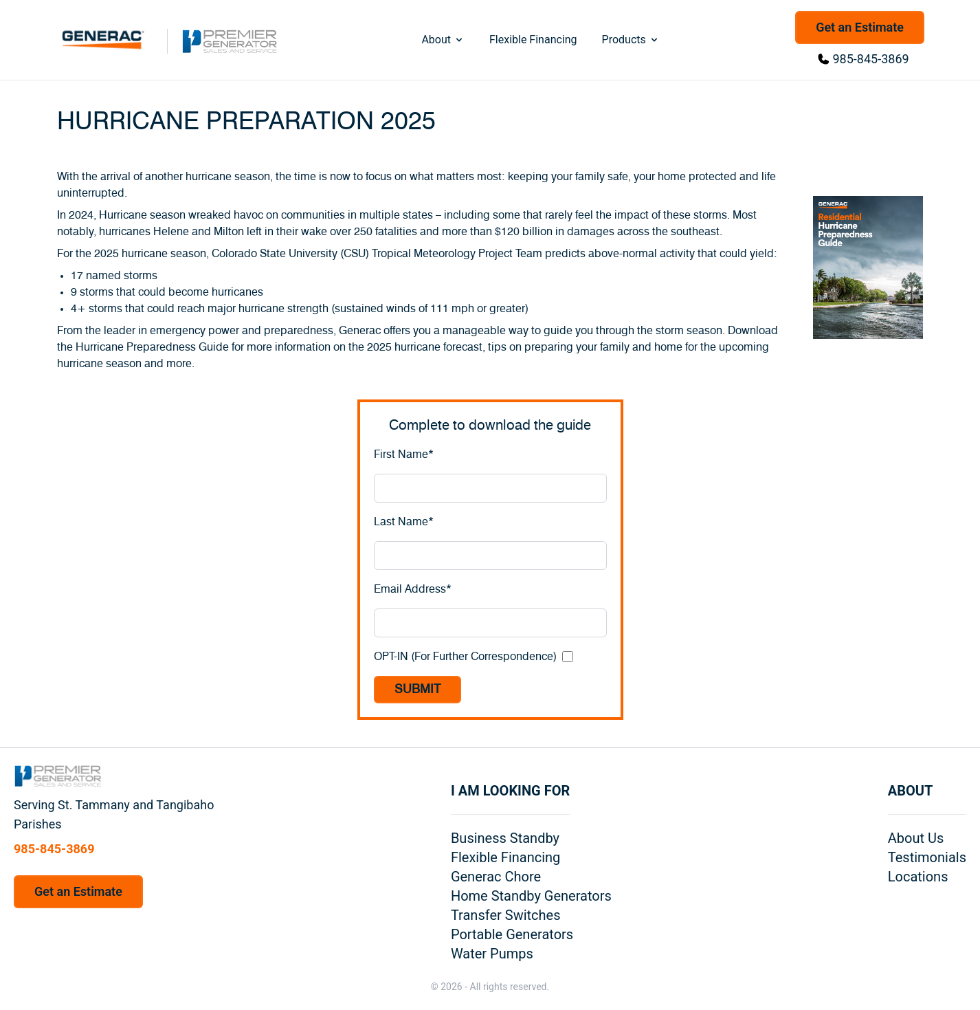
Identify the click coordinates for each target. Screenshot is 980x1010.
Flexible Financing (533, 39)
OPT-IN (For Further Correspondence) (465, 656)
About (443, 39)
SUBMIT (417, 689)
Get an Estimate (860, 27)
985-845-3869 (871, 59)
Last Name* (404, 521)
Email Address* (413, 589)
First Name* (404, 454)
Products (631, 39)
